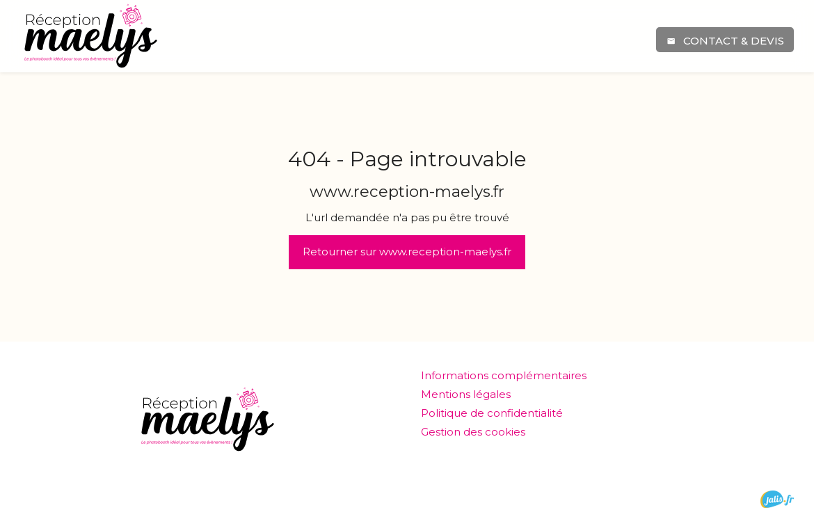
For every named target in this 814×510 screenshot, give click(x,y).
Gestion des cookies (473, 431)
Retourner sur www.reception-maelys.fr (407, 251)
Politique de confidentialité (492, 413)
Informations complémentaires (503, 375)
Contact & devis (725, 40)
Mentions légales (466, 394)
